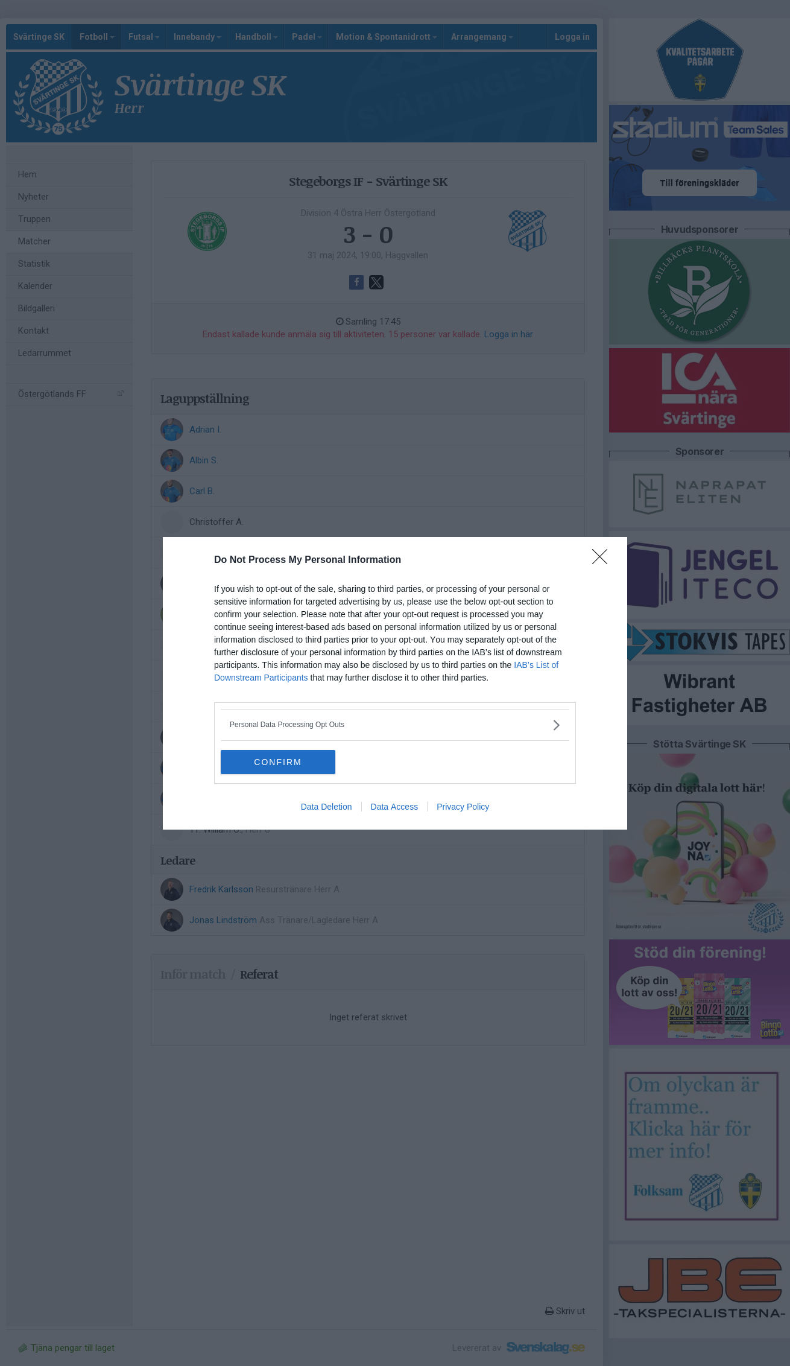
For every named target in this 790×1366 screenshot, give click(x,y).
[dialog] (395, 683)
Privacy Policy (463, 807)
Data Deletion (326, 807)
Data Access (395, 807)
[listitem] (395, 725)
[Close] (603, 560)
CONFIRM (278, 761)
